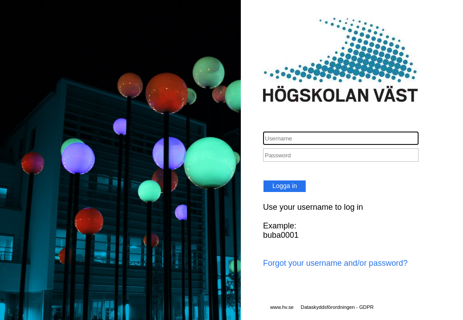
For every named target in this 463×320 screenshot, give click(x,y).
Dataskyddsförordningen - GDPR (337, 307)
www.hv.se (282, 307)
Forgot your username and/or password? (335, 263)
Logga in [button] (284, 185)
